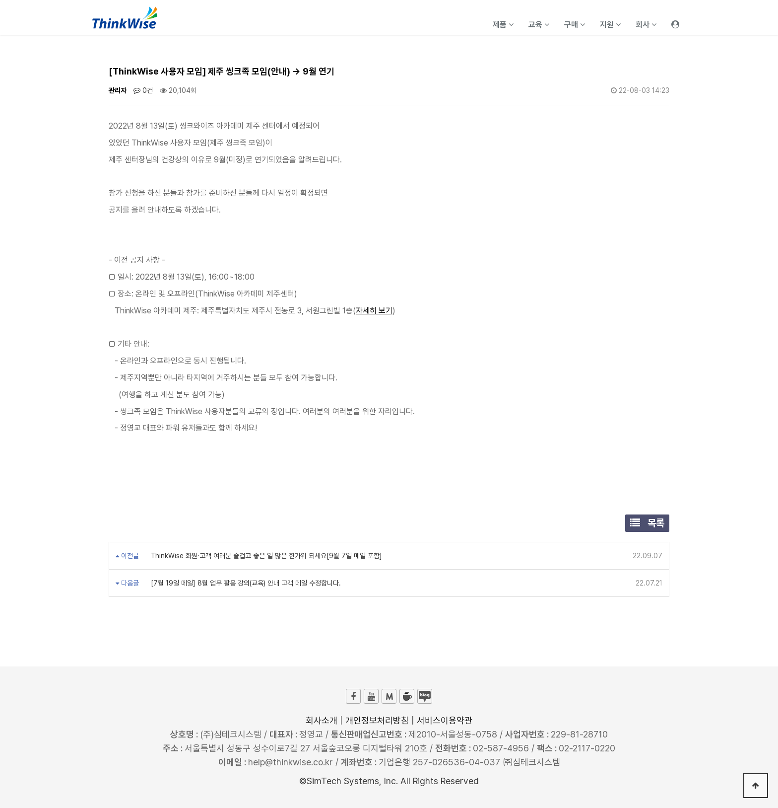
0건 (143, 90)
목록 (647, 523)
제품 (503, 24)
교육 (538, 24)
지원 (610, 24)
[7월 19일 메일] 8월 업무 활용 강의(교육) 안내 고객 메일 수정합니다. (245, 583)
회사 (646, 24)
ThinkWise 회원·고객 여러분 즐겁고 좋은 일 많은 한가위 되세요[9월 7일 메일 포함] (265, 556)
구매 (574, 24)
